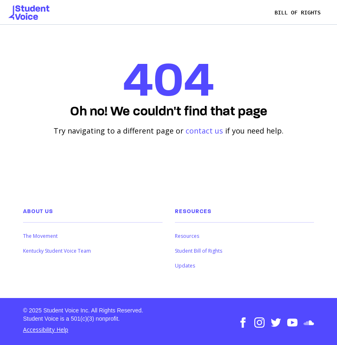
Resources (187, 235)
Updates (185, 265)
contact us (204, 131)
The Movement (40, 235)
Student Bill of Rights (198, 250)
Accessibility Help (45, 329)
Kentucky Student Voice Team (57, 250)
